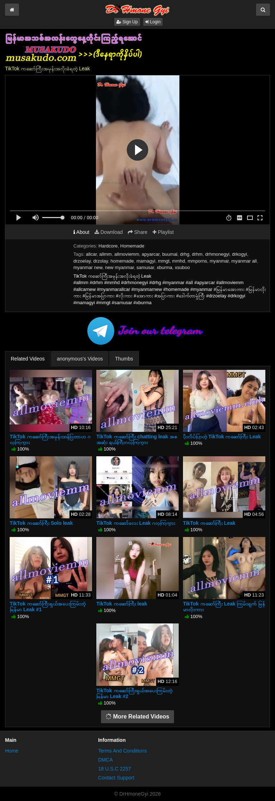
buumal (170, 254)
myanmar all (244, 261)
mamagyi (145, 261)
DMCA (105, 760)
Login (153, 21)
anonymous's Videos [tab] (80, 359)
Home (11, 751)
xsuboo (182, 267)
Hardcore (107, 246)
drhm (197, 254)
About (81, 232)
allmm (105, 254)
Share (138, 232)
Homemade (132, 246)
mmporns (197, 261)
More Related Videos (137, 716)
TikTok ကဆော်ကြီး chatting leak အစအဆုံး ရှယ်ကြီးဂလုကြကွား (136, 439)
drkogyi (239, 254)
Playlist (163, 232)
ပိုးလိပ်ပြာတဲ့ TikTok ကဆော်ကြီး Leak (222, 436)
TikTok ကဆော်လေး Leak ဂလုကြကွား (135, 523)
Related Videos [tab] (28, 359)
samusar (145, 267)
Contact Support (116, 778)
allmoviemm (126, 254)
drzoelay (82, 261)
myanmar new (87, 267)
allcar (91, 254)
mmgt (164, 261)
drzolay (100, 261)
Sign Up (127, 21)
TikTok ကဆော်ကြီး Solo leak (41, 523)
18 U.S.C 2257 (114, 769)
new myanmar (119, 267)
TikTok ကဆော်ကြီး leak (121, 604)
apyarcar (151, 254)
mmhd (178, 261)
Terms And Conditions (122, 751)
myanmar (218, 261)
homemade (122, 261)
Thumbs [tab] (124, 359)
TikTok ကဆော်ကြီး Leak (209, 523)
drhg (184, 254)
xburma (164, 267)
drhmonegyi (217, 254)
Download (109, 232)
